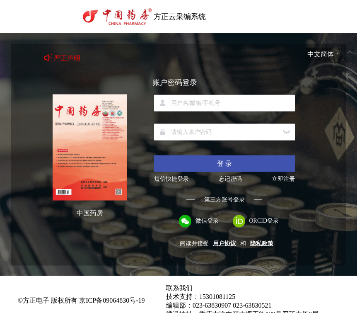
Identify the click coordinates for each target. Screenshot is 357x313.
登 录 (224, 163)
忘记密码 (230, 179)
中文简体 (320, 53)
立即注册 (283, 179)
